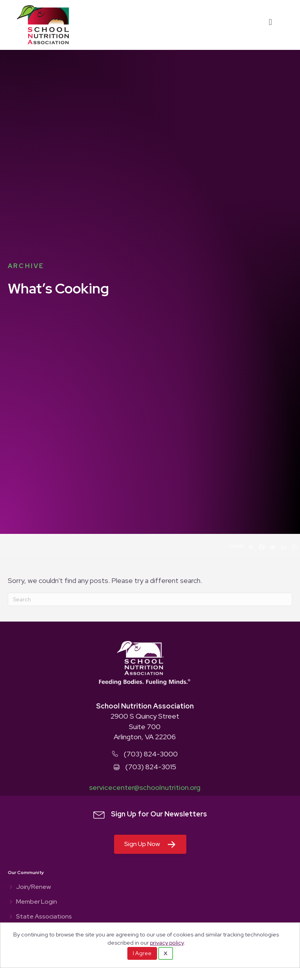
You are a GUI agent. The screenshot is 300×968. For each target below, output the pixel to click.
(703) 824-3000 (151, 753)
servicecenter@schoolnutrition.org (144, 787)
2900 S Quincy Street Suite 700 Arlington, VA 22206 (145, 726)
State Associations (44, 916)
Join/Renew (33, 887)
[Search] (150, 599)
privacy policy (167, 942)
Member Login (36, 902)
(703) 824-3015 (150, 766)
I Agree (142, 953)
